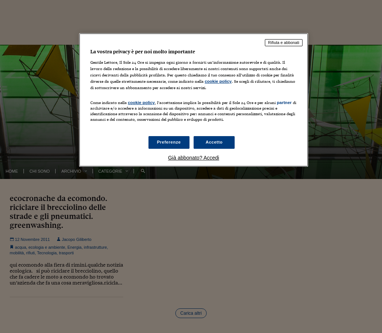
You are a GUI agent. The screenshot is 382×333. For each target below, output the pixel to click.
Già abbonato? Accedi (193, 158)
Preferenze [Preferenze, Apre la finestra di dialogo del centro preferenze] (169, 142)
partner (284, 102)
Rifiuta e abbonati (284, 42)
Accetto (214, 142)
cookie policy (218, 81)
